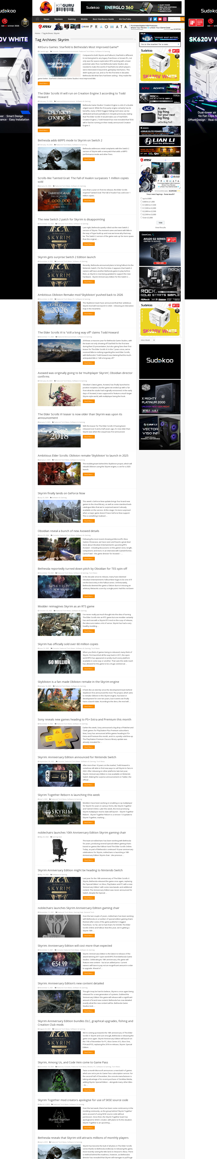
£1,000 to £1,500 (149, 205)
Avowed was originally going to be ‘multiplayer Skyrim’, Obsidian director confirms (85, 374)
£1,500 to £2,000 (149, 208)
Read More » (43, 83)
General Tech (89, 912)
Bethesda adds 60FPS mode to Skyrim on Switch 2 (70, 140)
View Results (160, 227)
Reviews (59, 19)
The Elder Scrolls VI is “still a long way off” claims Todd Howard (78, 332)
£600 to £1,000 (149, 201)
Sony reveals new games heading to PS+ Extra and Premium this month (84, 719)
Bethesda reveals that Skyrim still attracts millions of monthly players (83, 1138)
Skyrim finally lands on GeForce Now (61, 493)
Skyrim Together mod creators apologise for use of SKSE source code (83, 1100)
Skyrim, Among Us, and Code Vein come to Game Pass (73, 1062)
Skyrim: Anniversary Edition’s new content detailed (71, 983)
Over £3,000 (148, 217)
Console (55, 51)
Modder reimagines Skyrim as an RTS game (66, 606)
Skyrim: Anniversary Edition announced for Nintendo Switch (77, 757)
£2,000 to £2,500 (149, 211)
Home (37, 19)
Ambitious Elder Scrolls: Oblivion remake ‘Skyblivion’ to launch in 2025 (83, 455)
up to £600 (147, 198)
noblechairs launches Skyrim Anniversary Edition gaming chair (78, 908)
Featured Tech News (86, 51)
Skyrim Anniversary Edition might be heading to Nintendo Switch (80, 870)
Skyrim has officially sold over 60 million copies (68, 644)
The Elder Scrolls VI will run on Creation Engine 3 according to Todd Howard (81, 95)
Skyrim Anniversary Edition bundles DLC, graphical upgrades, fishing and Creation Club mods (85, 1022)
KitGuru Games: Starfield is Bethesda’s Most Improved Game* (78, 47)
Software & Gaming (102, 51)
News (46, 19)
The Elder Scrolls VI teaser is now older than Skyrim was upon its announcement (80, 416)
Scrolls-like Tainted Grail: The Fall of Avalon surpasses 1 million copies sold (83, 180)
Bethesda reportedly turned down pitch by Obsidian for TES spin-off (82, 568)
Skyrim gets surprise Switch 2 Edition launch (67, 257)
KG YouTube (125, 19)
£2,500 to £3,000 (149, 214)
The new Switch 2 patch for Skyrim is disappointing (71, 219)
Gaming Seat (57, 837)
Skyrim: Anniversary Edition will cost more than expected (75, 945)
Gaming (72, 19)
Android (60, 1067)
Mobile (84, 19)
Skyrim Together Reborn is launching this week (69, 795)
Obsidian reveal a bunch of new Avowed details (68, 531)
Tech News (93, 573)
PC (74, 299)
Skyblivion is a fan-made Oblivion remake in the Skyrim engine (78, 682)
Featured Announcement (68, 51)
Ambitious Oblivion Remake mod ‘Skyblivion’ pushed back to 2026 (80, 295)
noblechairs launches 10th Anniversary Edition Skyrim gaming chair (82, 832)
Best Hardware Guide (103, 19)
